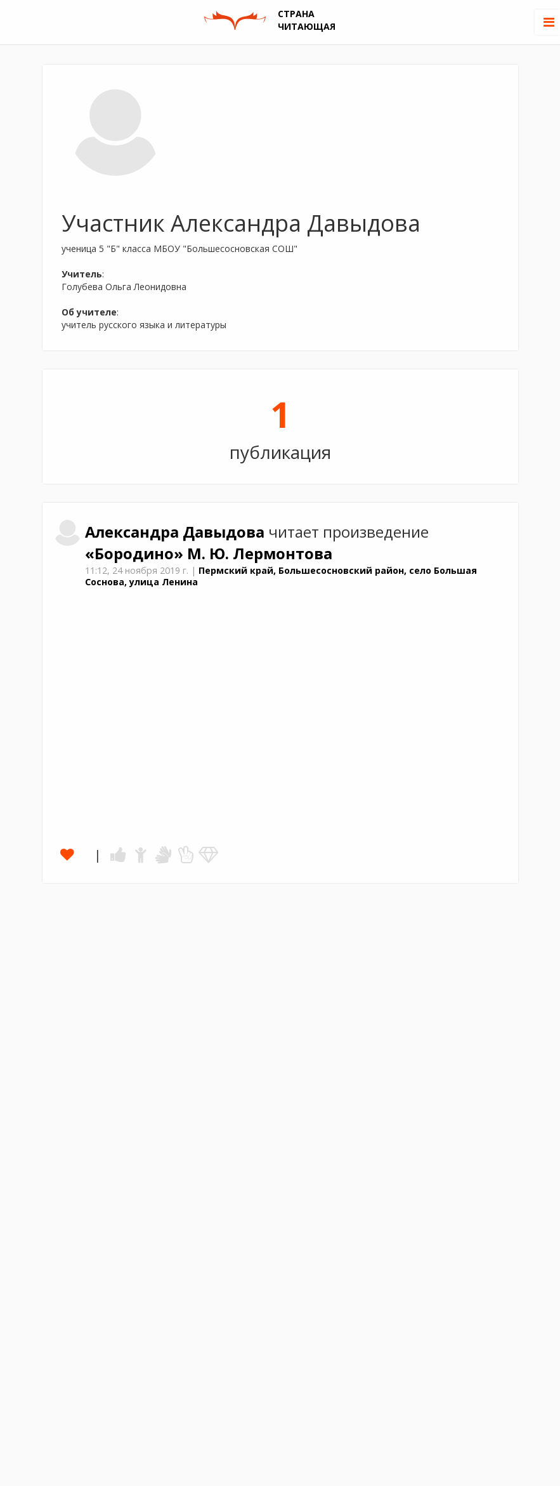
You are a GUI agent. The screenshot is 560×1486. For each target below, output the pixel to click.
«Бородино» (136, 553)
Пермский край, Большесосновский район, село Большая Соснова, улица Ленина (281, 576)
